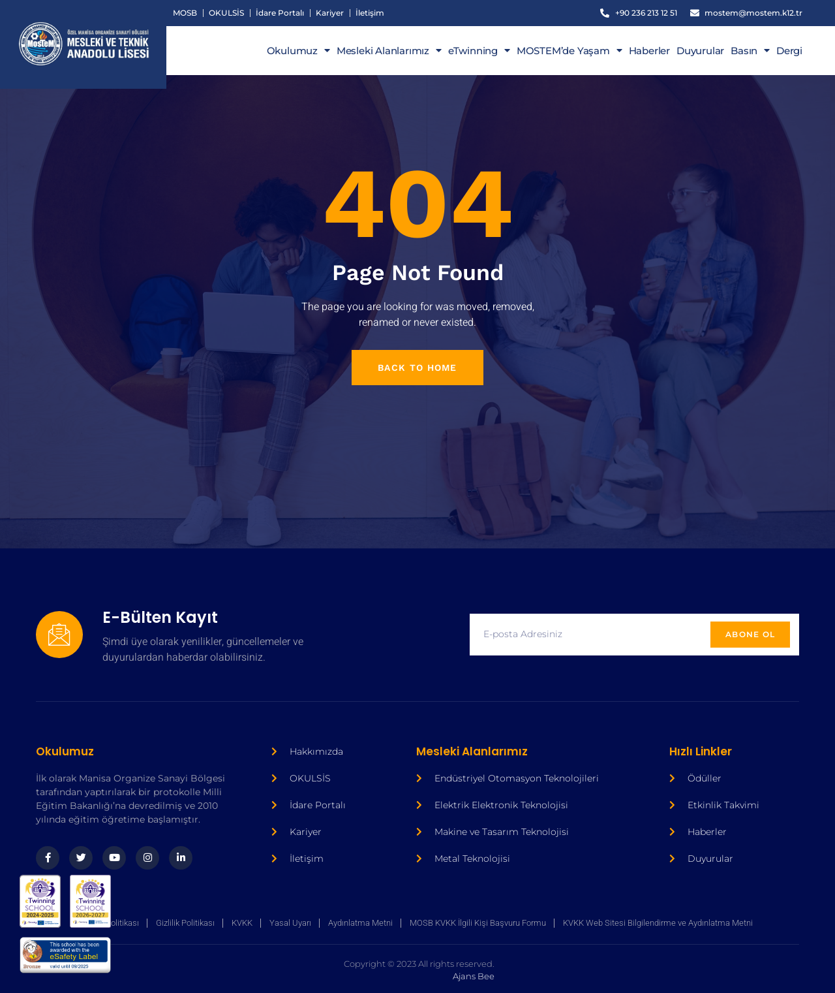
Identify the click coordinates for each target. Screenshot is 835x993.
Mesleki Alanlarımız (389, 50)
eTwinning (479, 50)
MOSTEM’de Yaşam (569, 50)
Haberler (649, 51)
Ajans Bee (320, 970)
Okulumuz (298, 50)
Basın (750, 50)
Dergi (789, 51)
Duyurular (700, 51)
